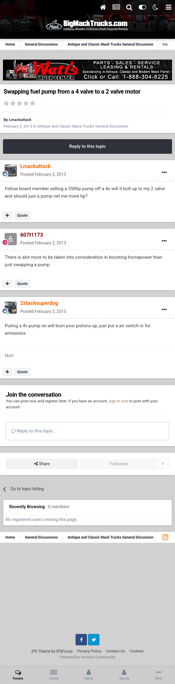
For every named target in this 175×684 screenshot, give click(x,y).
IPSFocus (64, 651)
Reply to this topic (87, 146)
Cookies (136, 651)
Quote (22, 215)
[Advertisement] (87, 590)
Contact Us (115, 651)
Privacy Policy (89, 651)
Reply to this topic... (34, 431)
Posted (43, 174)
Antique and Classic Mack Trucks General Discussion (82, 126)
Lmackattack (20, 119)
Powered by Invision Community (87, 657)
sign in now (118, 401)
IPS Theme (40, 651)
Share (42, 464)
